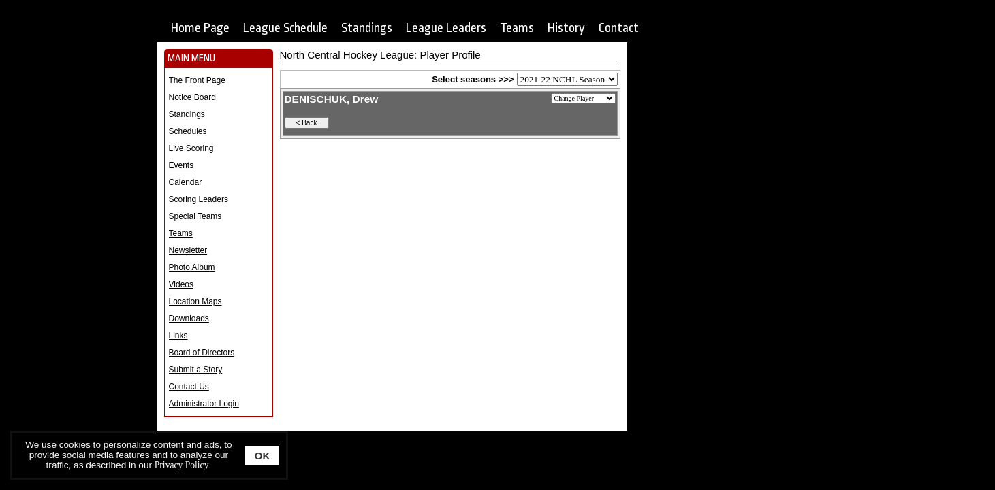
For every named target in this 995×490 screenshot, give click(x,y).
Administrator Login (204, 403)
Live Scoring (191, 148)
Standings (366, 27)
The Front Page (197, 80)
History (566, 27)
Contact (619, 27)
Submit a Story (196, 369)
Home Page (200, 27)
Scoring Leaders (198, 199)
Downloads (189, 318)
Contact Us (189, 386)
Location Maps (195, 301)
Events (181, 165)
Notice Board (192, 97)
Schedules (188, 131)
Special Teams (195, 216)
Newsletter (188, 250)
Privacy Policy (182, 465)
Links (178, 335)
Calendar (185, 182)
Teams (517, 27)
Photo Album (192, 267)
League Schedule (285, 27)
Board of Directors (202, 352)
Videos (181, 284)
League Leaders (446, 27)
